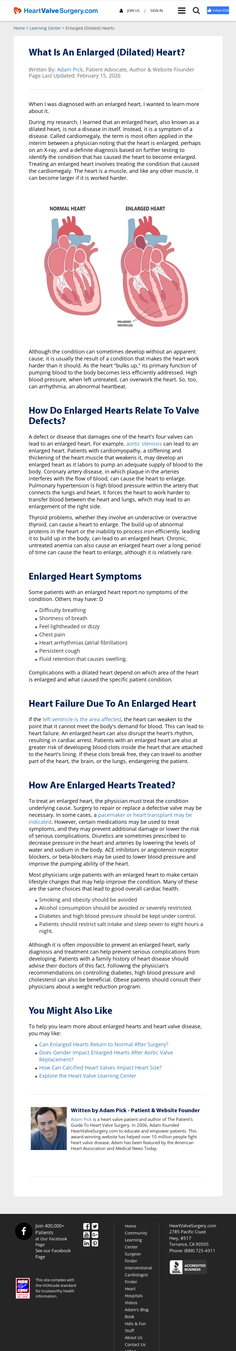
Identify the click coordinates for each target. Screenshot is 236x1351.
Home (19, 28)
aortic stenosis (144, 443)
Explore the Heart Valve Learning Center (87, 1075)
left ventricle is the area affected (82, 719)
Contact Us (135, 1344)
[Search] (200, 10)
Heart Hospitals (134, 1292)
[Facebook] (86, 1226)
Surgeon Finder (133, 1257)
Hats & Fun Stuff (135, 1327)
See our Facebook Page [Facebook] (53, 1254)
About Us (134, 1337)
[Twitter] (95, 1226)
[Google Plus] (95, 1235)
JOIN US (130, 11)
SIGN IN (156, 10)
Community (136, 1233)
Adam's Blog (137, 1309)
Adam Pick (70, 69)
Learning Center (45, 28)
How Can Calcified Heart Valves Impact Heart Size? (100, 1067)
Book (129, 1316)
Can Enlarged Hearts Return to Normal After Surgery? (103, 1044)
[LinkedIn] (86, 1243)
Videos (131, 1302)
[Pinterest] (95, 1243)
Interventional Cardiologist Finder (138, 1274)
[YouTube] (86, 1235)
